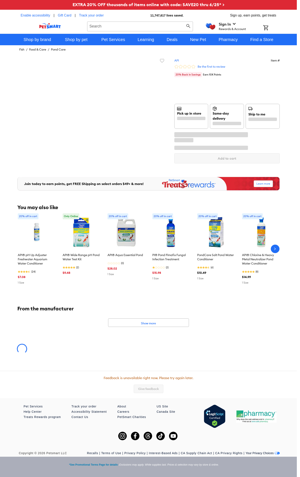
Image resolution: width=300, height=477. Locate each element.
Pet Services (33, 406)
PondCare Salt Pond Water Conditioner (215, 257)
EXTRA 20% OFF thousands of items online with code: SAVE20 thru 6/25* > (148, 4)
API (176, 60)
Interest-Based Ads (163, 453)
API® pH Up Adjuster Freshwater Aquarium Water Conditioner (32, 259)
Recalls (92, 453)
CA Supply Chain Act (196, 453)
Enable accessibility (35, 15)
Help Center (33, 411)
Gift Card (64, 15)
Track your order (91, 15)
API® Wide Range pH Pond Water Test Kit (81, 257)
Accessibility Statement (89, 411)
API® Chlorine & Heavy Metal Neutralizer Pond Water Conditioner (258, 259)
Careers (123, 411)
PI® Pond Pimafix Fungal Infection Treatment (169, 257)
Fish (21, 49)
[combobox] (140, 26)
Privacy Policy (135, 453)
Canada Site (166, 411)
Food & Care (37, 49)
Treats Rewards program (42, 417)
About (121, 406)
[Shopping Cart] (271, 28)
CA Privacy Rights (228, 453)
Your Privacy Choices (263, 453)
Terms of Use (111, 453)
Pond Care (58, 49)
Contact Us (80, 417)
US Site (162, 406)
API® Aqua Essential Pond (125, 255)
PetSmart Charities (131, 417)
